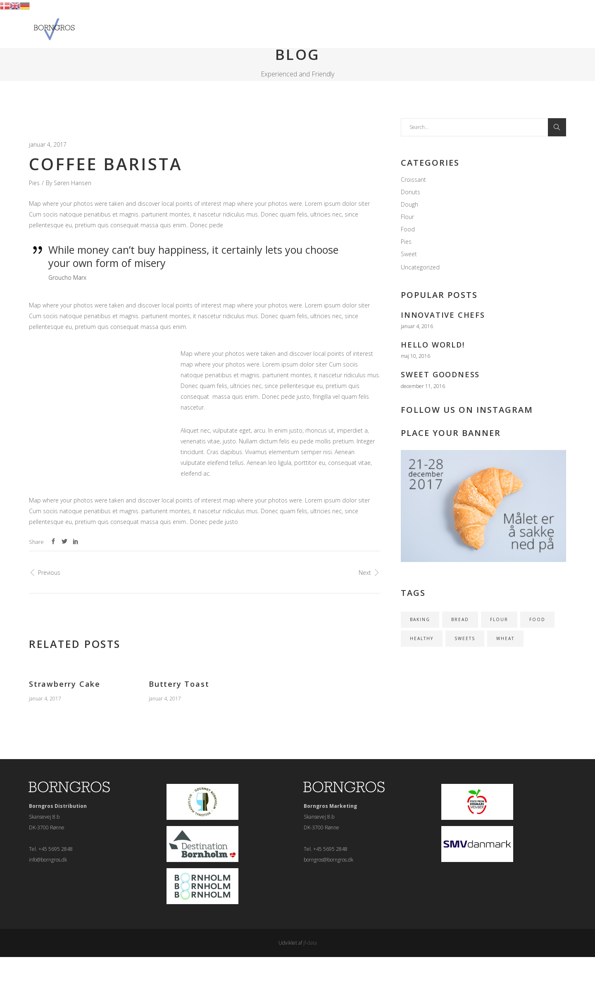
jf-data (310, 942)
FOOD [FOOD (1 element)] (537, 619)
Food (408, 229)
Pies (34, 183)
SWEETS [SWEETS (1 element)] (465, 638)
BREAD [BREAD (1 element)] (460, 619)
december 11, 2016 (423, 386)
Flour (407, 217)
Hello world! (433, 345)
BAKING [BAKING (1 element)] (420, 619)
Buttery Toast (179, 684)
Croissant (413, 179)
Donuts (410, 192)
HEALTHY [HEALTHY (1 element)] (421, 638)
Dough (409, 204)
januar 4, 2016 (417, 326)
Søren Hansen (72, 183)
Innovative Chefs (443, 315)
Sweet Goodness (440, 374)
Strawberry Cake (64, 684)
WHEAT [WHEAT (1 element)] (505, 638)
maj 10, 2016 (415, 356)
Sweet (409, 254)
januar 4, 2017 (48, 144)
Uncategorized (420, 267)
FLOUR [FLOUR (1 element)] (499, 619)
